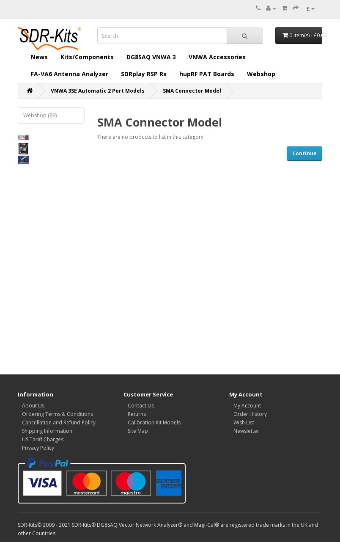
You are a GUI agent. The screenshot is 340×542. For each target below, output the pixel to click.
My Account (247, 405)
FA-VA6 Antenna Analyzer (69, 74)
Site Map (138, 431)
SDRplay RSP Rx (144, 74)
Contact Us (141, 405)
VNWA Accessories (217, 57)
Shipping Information (47, 431)
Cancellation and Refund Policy (59, 422)
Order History (250, 414)
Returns (137, 414)
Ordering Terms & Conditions (57, 414)
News (39, 57)
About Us (33, 405)
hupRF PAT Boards (206, 74)
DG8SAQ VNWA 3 (151, 57)
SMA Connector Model (192, 90)
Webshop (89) (40, 115)
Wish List (243, 422)
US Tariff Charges (42, 439)
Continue (304, 153)
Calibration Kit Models (154, 422)
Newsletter (246, 431)
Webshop (261, 74)
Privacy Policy (38, 447)
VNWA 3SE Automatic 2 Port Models (98, 90)
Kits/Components (87, 57)
